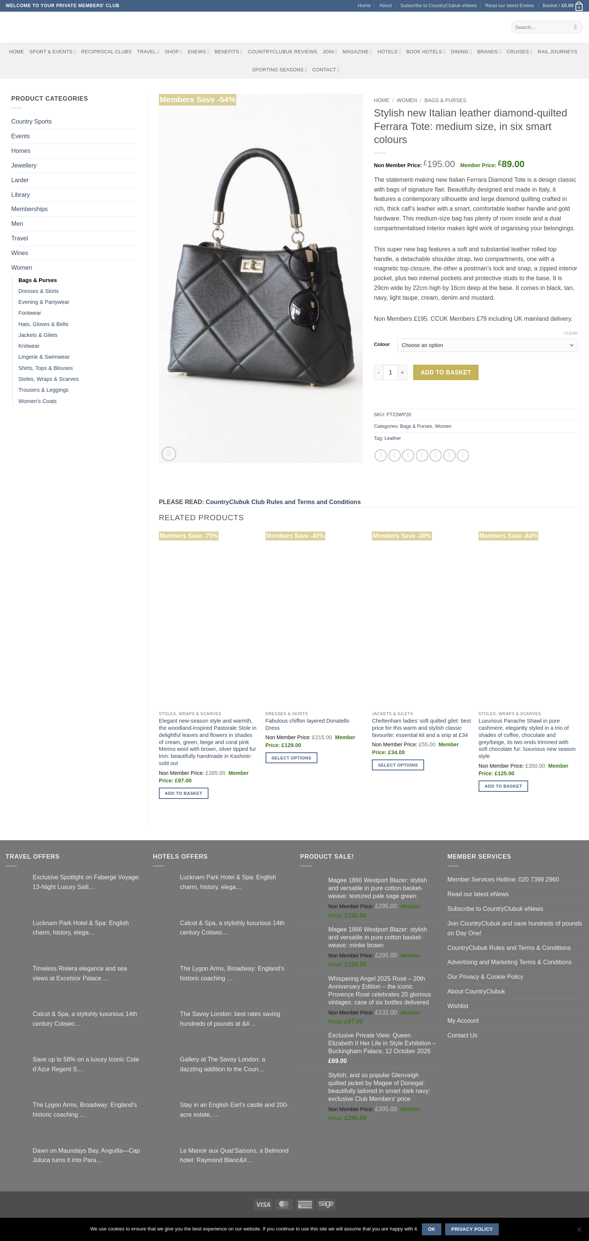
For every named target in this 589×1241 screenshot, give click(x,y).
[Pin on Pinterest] (422, 455)
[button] (562, 6)
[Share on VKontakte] (435, 455)
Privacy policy (472, 1229)
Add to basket (446, 372)
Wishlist (457, 1005)
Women (21, 267)
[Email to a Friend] (408, 455)
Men (17, 223)
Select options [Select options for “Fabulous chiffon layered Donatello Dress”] (291, 757)
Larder (20, 180)
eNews (199, 51)
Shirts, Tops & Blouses (45, 368)
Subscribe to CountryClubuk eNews (438, 5)
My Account (463, 1020)
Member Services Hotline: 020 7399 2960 (503, 879)
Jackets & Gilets (37, 335)
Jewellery (23, 165)
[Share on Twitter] (394, 455)
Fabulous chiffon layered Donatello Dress (308, 724)
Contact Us (462, 1035)
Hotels (389, 51)
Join (329, 51)
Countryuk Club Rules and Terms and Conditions (283, 501)
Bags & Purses (37, 280)
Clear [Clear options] (571, 333)
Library (20, 194)
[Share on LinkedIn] (449, 455)
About (385, 5)
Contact (326, 69)
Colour (382, 344)
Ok (431, 1229)
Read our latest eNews (478, 894)
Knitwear (29, 346)
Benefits (228, 51)
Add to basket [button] (183, 793)
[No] (578, 1232)
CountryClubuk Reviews (282, 51)
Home (364, 5)
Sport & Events (52, 51)
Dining (461, 51)
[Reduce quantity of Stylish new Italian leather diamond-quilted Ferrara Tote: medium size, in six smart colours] (378, 372)
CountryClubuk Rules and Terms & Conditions (509, 947)
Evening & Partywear (43, 302)
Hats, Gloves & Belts (43, 324)
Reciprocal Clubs (106, 51)
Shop (174, 51)
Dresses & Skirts (38, 291)
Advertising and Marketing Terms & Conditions (509, 962)
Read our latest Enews (509, 5)
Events (20, 136)
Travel (148, 51)
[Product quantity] (390, 372)
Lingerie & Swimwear (44, 357)
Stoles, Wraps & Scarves (48, 379)
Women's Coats (37, 401)
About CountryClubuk (476, 991)
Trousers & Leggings (43, 390)
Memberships (29, 208)
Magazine (357, 51)
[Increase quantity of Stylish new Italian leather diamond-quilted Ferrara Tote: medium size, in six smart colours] (402, 372)
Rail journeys (557, 51)
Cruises (519, 51)
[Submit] (575, 27)
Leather (392, 438)
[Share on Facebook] (381, 455)
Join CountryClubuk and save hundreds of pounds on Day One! (514, 928)
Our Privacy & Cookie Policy (485, 976)
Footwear (29, 313)
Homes (20, 150)
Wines (19, 252)
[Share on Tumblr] (463, 455)
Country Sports (31, 121)
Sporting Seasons (279, 69)
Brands (489, 51)
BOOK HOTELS (426, 51)
